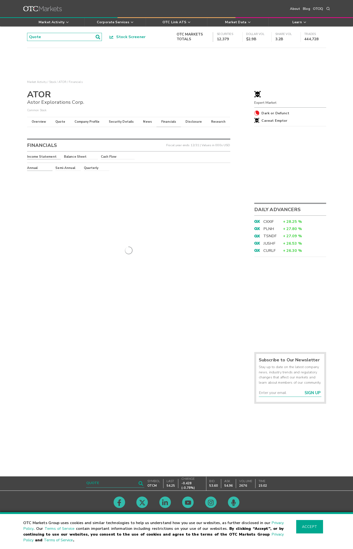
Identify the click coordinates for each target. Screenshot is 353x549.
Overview (39, 122)
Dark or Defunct (275, 113)
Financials (168, 122)
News (147, 122)
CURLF (269, 250)
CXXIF (268, 221)
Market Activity (37, 82)
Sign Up (313, 393)
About (295, 8)
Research (218, 122)
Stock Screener (128, 37)
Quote (60, 122)
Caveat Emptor (274, 120)
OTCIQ (318, 8)
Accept (309, 526)
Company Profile (87, 122)
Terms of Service (60, 528)
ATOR (62, 82)
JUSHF (269, 243)
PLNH (268, 228)
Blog (306, 8)
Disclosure (193, 122)
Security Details (121, 122)
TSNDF (270, 236)
